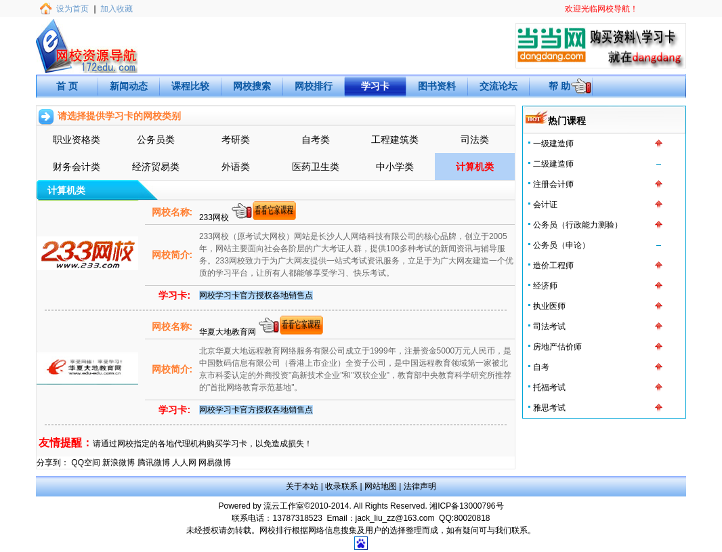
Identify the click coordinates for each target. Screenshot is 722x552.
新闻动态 (129, 86)
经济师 (545, 286)
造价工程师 (553, 265)
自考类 (315, 139)
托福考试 (549, 387)
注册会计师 (553, 184)
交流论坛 (498, 86)
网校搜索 (252, 86)
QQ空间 (85, 462)
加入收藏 (116, 9)
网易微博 (214, 462)
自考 (541, 367)
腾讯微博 (153, 462)
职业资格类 (76, 139)
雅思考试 (549, 407)
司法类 (475, 139)
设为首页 (72, 9)
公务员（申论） (561, 245)
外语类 (235, 166)
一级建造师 (553, 143)
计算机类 (475, 166)
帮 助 (559, 86)
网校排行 (314, 86)
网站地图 (380, 486)
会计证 (545, 204)
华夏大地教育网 (228, 332)
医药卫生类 (315, 166)
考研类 (235, 139)
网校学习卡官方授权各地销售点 (256, 295)
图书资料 (437, 86)
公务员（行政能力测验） (577, 225)
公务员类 (156, 139)
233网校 (215, 217)
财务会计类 (76, 166)
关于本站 (302, 486)
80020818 (472, 518)
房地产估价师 (557, 347)
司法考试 (549, 326)
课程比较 (190, 86)
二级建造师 (553, 164)
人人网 (184, 462)
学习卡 (375, 86)
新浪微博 (118, 462)
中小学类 (395, 166)
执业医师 (549, 306)
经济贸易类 (155, 166)
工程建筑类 (395, 139)
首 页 (67, 86)
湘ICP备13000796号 (466, 506)
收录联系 (341, 486)
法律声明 (420, 486)
